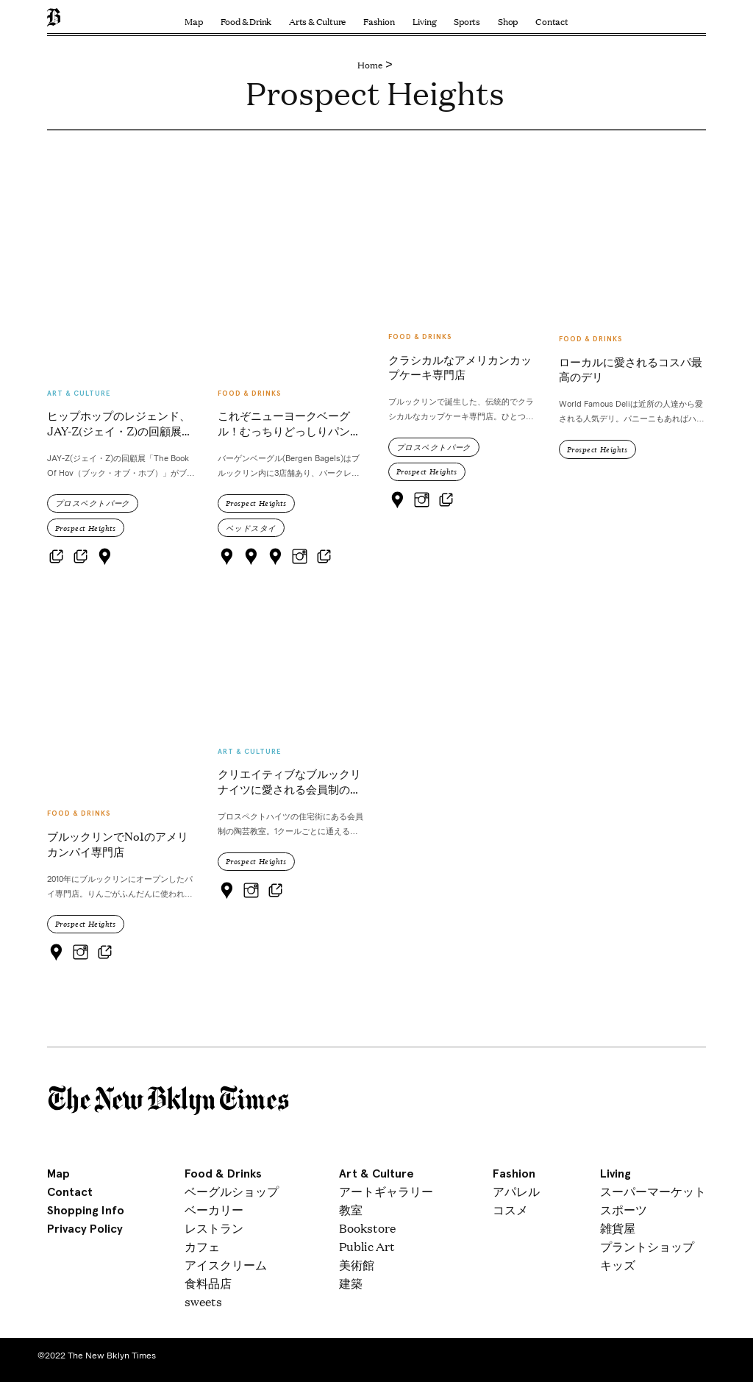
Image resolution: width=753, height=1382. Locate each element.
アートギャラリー (386, 1191)
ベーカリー (214, 1209)
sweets (203, 1301)
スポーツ (623, 1209)
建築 (351, 1283)
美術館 (356, 1264)
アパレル (516, 1191)
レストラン (214, 1227)
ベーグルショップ (232, 1191)
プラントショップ (647, 1246)
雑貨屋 (617, 1227)
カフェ (202, 1246)
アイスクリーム (226, 1264)
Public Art (367, 1246)
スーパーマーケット (653, 1191)
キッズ (617, 1264)
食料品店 (208, 1283)
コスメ (510, 1209)
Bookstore (367, 1227)
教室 (351, 1209)
